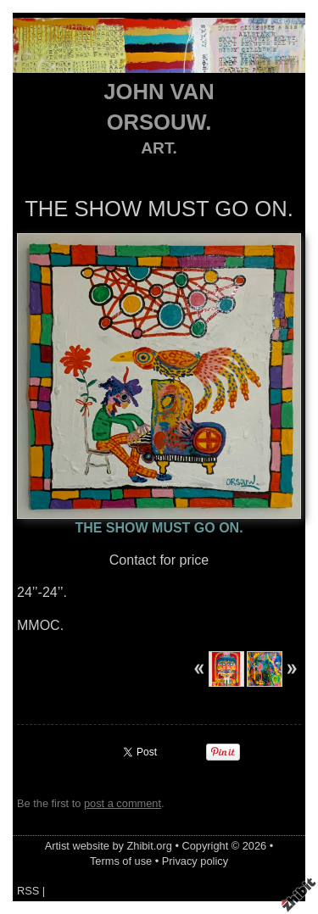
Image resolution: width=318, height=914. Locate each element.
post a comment (122, 803)
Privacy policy (195, 861)
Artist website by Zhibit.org (108, 845)
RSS (28, 890)
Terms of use (121, 861)
